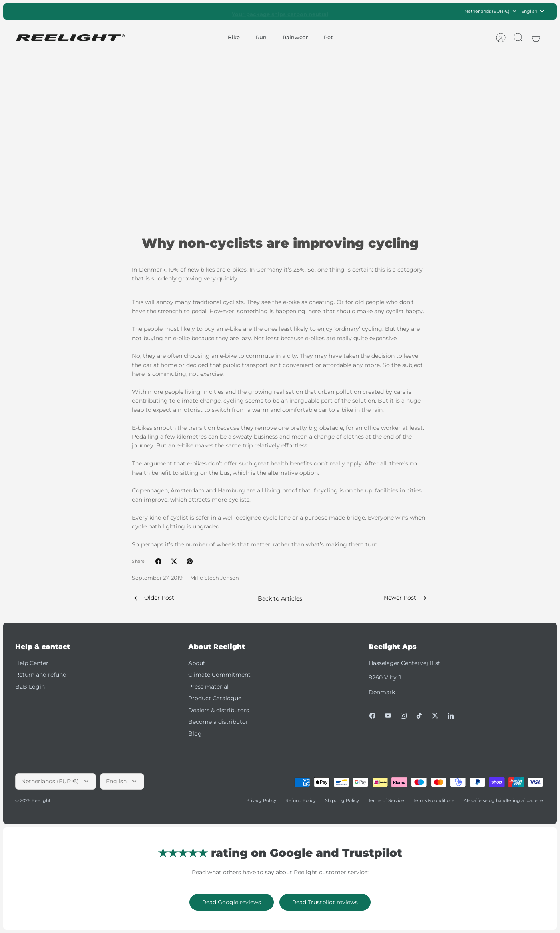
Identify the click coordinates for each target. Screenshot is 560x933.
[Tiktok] (419, 716)
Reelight (41, 800)
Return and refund (40, 674)
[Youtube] (388, 716)
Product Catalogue (214, 698)
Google (312, 11)
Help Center (31, 663)
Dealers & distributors (218, 710)
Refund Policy (300, 800)
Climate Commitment (219, 674)
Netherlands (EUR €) (490, 11)
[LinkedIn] (450, 716)
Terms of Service (386, 800)
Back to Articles (280, 598)
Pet (328, 37)
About (196, 663)
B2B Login (30, 686)
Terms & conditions (433, 800)
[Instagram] (403, 716)
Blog (195, 733)
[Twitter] (435, 716)
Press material (208, 686)
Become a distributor (218, 721)
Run (261, 37)
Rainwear (295, 37)
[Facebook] (372, 716)
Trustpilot (284, 11)
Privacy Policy (261, 800)
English (533, 11)
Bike (234, 37)
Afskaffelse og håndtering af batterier (504, 800)
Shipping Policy (342, 800)
